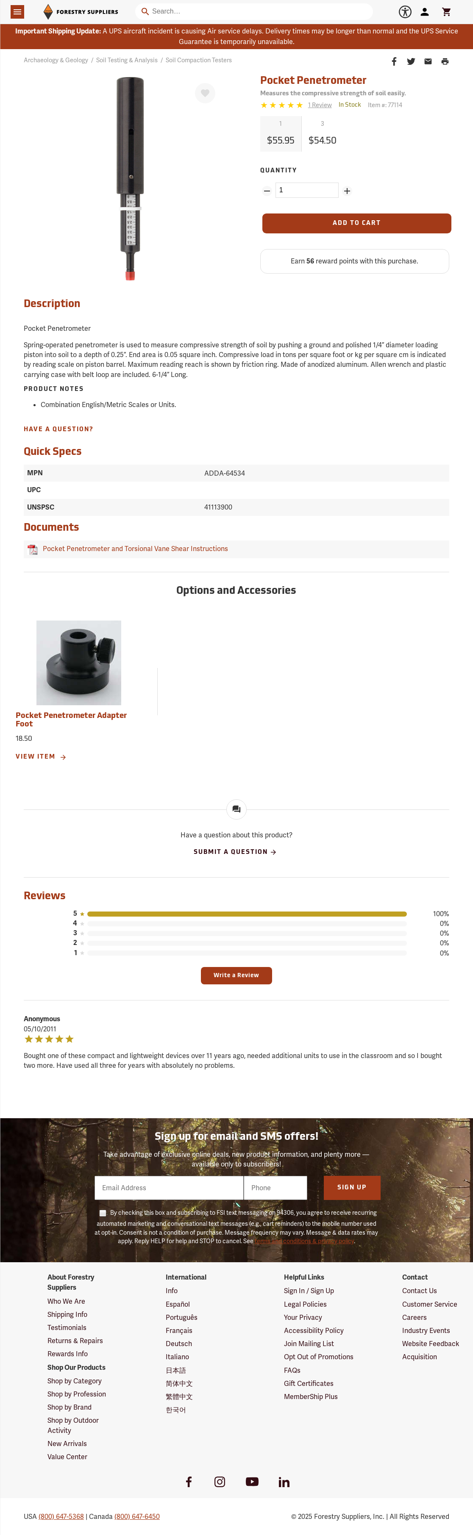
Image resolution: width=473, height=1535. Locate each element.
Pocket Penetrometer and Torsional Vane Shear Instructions (133, 548)
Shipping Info (67, 1314)
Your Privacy (303, 1317)
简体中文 (179, 1383)
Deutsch (179, 1343)
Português (182, 1317)
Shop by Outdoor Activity (73, 1425)
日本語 (176, 1370)
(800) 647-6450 (137, 1516)
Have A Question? (59, 430)
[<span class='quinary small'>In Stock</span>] (350, 105)
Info (172, 1290)
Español (178, 1304)
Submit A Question (235, 852)
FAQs (292, 1370)
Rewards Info (67, 1353)
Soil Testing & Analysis (127, 60)
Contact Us (419, 1290)
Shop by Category (74, 1381)
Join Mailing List (309, 1343)
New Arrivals (67, 1443)
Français (179, 1330)
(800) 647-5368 (61, 1516)
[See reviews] (320, 105)
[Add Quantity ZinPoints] (347, 191)
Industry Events (426, 1330)
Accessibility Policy (314, 1330)
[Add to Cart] (356, 223)
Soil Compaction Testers (199, 60)
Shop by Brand (69, 1407)
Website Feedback (430, 1343)
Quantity (278, 171)
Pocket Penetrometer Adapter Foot (71, 720)
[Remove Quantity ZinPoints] (267, 191)
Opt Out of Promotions (318, 1356)
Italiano (177, 1356)
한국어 (176, 1409)
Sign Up (352, 1188)
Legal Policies (305, 1304)
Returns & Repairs (75, 1340)
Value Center (67, 1456)
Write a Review (236, 975)
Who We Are (66, 1301)
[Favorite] (205, 93)
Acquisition (419, 1356)
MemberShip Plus (311, 1396)
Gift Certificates (309, 1383)
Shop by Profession (76, 1394)
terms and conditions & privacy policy (304, 1241)
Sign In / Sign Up (309, 1290)
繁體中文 (179, 1396)
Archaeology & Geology (56, 60)
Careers (414, 1317)
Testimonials (66, 1327)
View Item (41, 757)
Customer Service (429, 1304)
